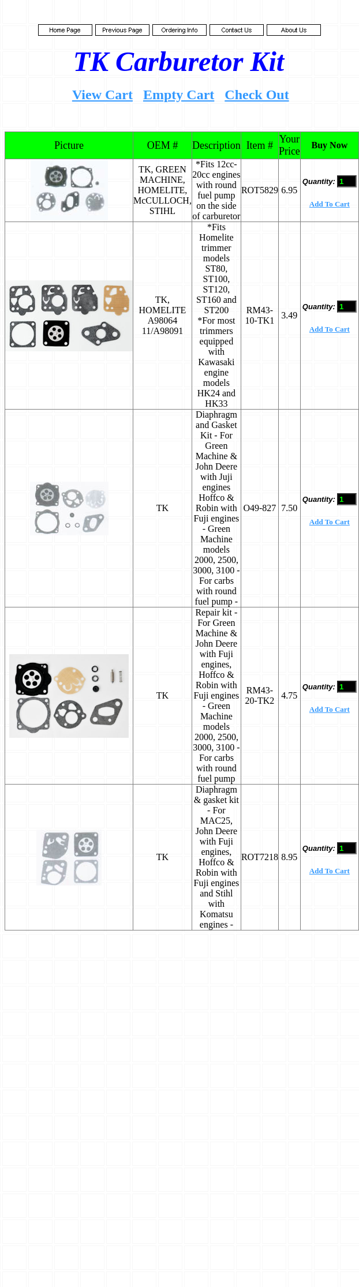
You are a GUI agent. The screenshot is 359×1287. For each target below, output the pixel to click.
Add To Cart (329, 204)
